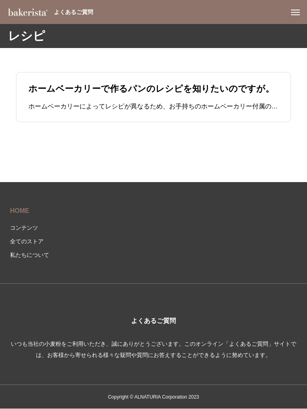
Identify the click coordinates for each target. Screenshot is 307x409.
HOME (19, 210)
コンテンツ (24, 228)
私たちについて (29, 255)
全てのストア (27, 241)
